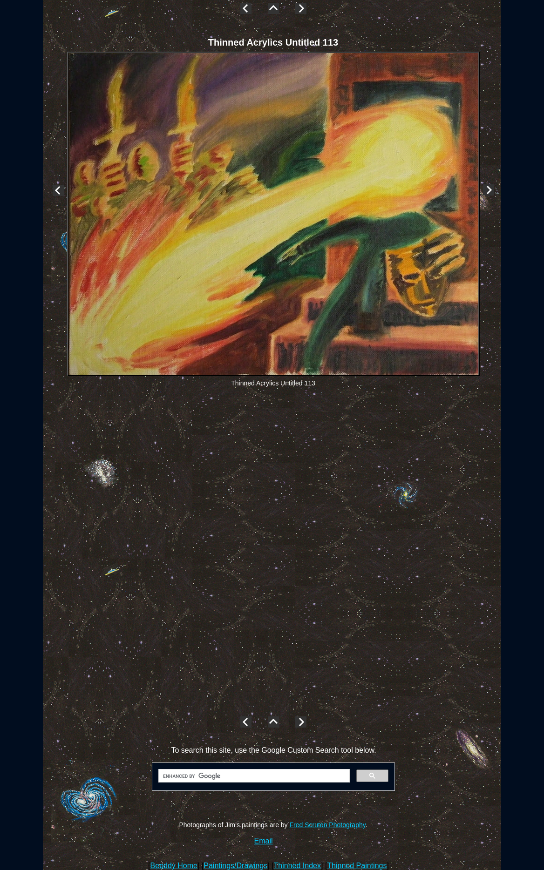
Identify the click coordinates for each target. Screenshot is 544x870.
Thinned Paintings (357, 866)
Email (263, 841)
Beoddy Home (173, 866)
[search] (253, 776)
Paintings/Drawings (235, 866)
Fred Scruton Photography (328, 825)
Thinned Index (297, 866)
